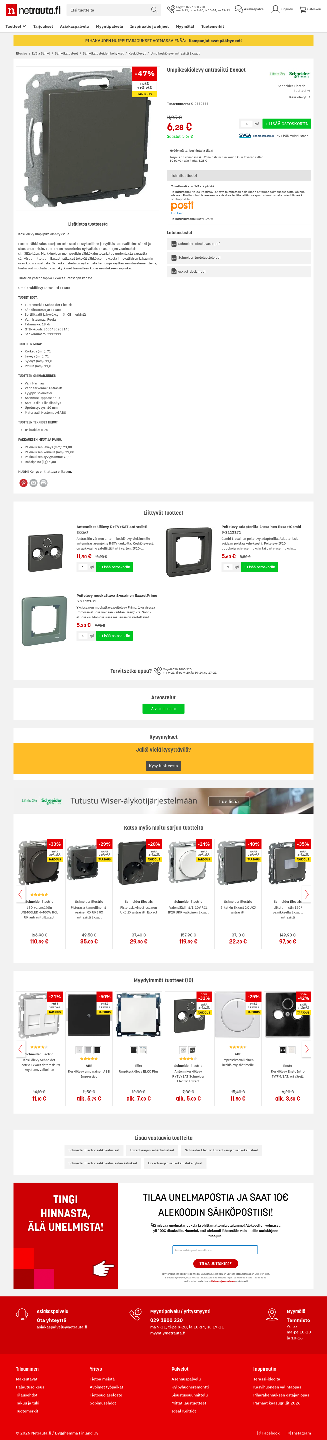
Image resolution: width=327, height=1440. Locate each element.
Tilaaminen (27, 1369)
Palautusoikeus (30, 1386)
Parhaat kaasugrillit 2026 (276, 1402)
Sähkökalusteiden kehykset (103, 53)
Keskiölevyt (137, 53)
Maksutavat (27, 1378)
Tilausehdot (27, 1394)
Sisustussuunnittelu (190, 1394)
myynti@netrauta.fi (168, 1332)
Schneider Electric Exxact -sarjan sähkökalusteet (221, 1150)
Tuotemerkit (212, 26)
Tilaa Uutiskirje (216, 1263)
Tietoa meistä (102, 1378)
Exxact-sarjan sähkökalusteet (152, 1150)
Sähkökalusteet (67, 53)
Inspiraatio (264, 1369)
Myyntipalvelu (109, 26)
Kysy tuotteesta (163, 765)
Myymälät (185, 26)
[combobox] (113, 10)
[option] (79, 1050)
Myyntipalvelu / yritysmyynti (180, 1311)
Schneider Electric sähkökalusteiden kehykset (102, 1163)
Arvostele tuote (163, 708)
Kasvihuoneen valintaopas (277, 1386)
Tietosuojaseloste (106, 1394)
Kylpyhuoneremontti (190, 1386)
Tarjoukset (43, 26)
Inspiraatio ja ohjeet (149, 26)
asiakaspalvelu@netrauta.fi (62, 1326)
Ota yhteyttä (51, 1320)
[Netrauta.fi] (33, 10)
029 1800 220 (166, 1320)
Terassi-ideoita (266, 1378)
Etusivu (22, 53)
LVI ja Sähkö (41, 53)
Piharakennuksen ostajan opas (281, 1394)
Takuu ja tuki (27, 1402)
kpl (92, 567)
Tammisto (298, 1320)
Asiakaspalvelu (74, 26)
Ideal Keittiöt (184, 1410)
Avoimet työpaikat (106, 1386)
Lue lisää (177, 213)
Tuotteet (13, 26)
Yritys (96, 1369)
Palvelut (180, 1369)
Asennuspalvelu (186, 1378)
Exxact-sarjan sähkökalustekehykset (175, 1163)
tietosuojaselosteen (223, 1281)
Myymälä (296, 1311)
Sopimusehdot (103, 1402)
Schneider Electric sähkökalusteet (94, 1150)
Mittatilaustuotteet (189, 1402)
